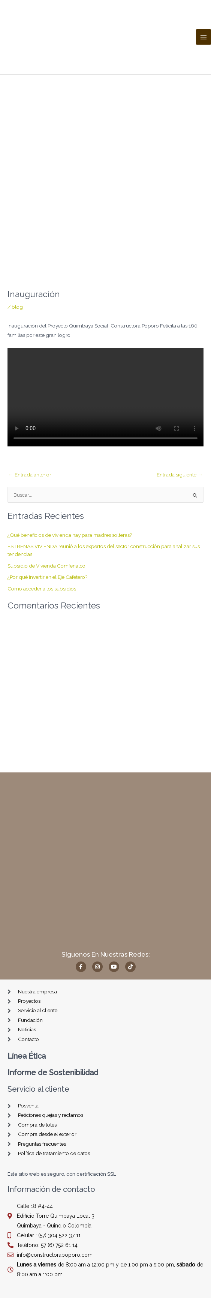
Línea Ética (26, 1056)
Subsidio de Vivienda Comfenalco (46, 566)
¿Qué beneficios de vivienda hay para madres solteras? (69, 535)
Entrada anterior (29, 475)
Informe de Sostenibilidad (52, 1072)
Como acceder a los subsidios (41, 589)
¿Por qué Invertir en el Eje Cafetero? (47, 577)
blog (17, 307)
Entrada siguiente (180, 475)
